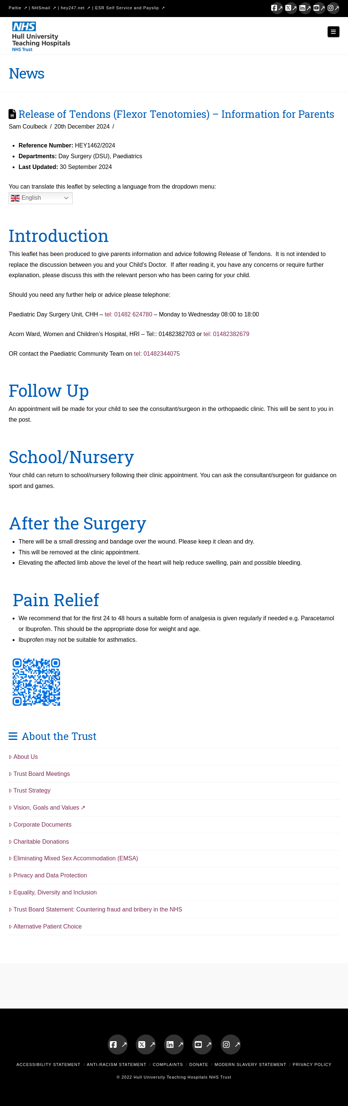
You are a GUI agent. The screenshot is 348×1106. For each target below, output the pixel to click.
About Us (23, 757)
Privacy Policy (312, 1064)
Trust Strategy (29, 790)
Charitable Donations (39, 841)
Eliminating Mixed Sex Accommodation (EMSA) (73, 858)
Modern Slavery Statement (250, 1064)
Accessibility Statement (48, 1064)
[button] (333, 31)
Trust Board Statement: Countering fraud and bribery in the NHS (95, 909)
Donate (198, 1064)
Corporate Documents (40, 824)
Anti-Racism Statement (117, 1064)
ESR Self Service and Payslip (127, 8)
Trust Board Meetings (39, 774)
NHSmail (41, 8)
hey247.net (73, 8)
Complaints (168, 1064)
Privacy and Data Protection (48, 875)
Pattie (15, 8)
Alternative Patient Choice (45, 926)
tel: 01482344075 (157, 354)
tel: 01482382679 (226, 334)
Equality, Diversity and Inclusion (53, 892)
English (26, 198)
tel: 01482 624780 (128, 314)
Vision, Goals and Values (44, 807)
